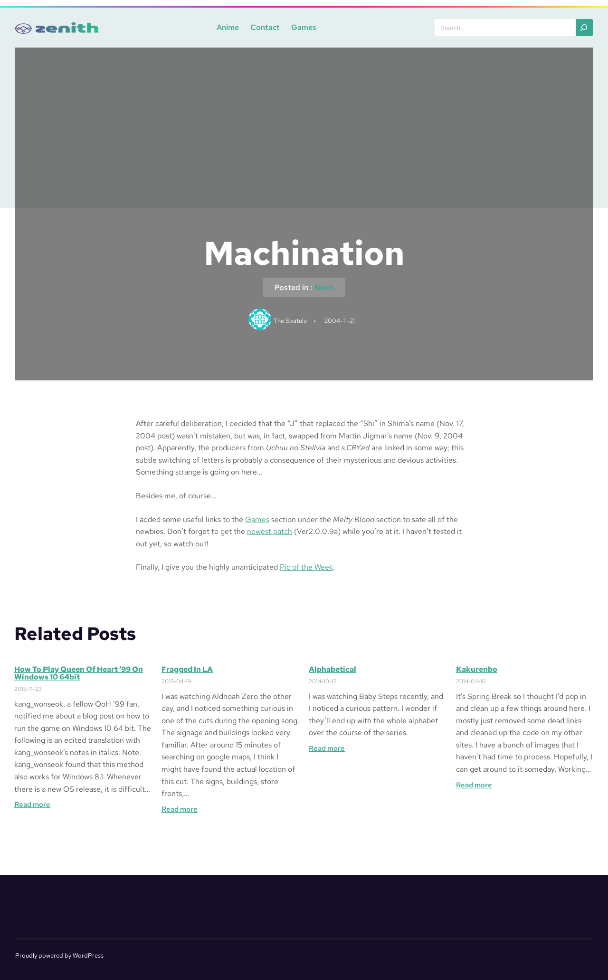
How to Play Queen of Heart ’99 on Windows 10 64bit (78, 673)
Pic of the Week (306, 567)
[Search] (584, 27)
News (324, 287)
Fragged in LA (187, 669)
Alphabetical (332, 669)
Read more (32, 804)
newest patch (269, 531)
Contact (265, 27)
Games (303, 27)
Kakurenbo (476, 669)
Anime (228, 27)
